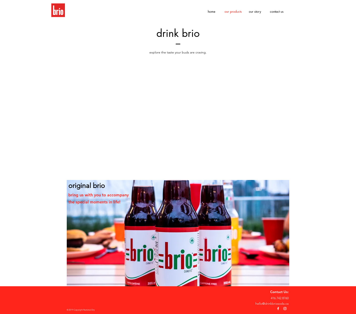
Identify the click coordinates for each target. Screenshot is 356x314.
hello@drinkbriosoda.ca (272, 303)
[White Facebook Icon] (278, 308)
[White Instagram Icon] (285, 308)
